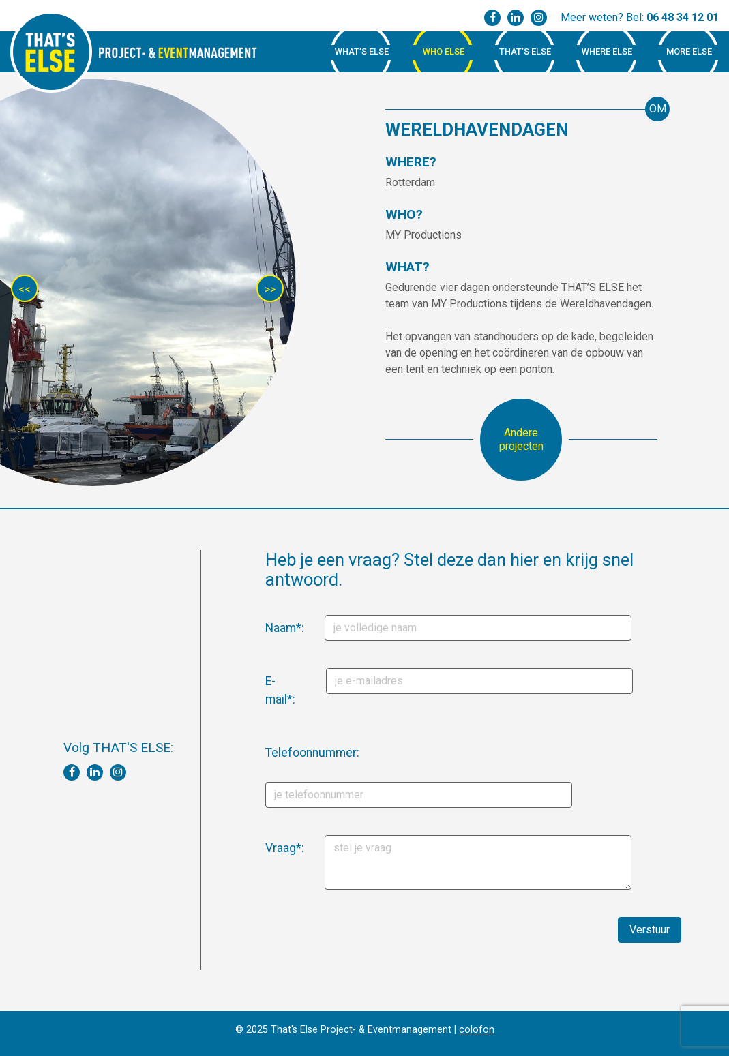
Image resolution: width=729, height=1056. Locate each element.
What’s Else (362, 51)
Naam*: (270, 628)
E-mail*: (270, 690)
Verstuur (649, 929)
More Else (689, 51)
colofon (476, 1030)
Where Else (607, 51)
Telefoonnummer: (274, 752)
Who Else (443, 51)
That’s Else (525, 51)
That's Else (51, 52)
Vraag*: (270, 848)
